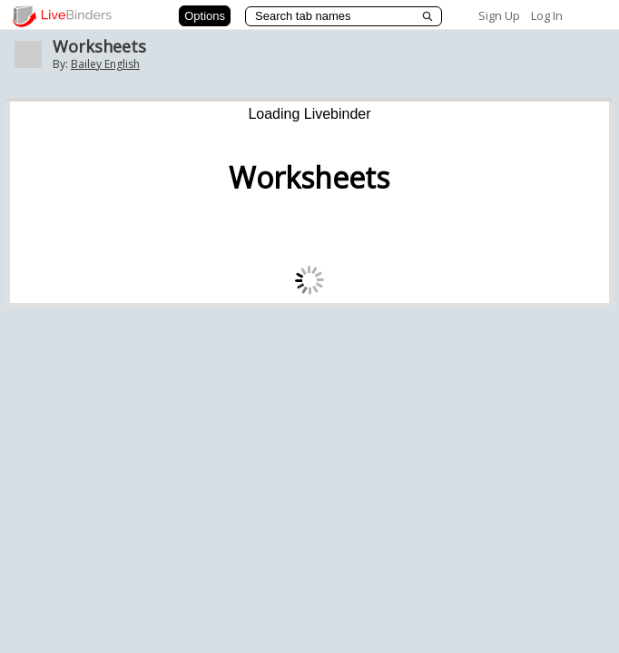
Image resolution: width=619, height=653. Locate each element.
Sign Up (499, 15)
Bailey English (105, 64)
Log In (547, 15)
